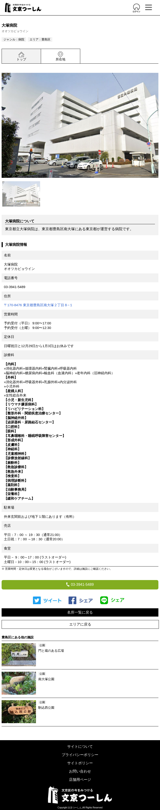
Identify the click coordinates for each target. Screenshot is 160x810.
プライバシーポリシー (80, 755)
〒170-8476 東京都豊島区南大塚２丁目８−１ (38, 305)
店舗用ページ (80, 780)
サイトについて (80, 746)
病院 (21, 39)
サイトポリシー (80, 763)
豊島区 (45, 39)
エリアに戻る (80, 624)
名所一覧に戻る (80, 612)
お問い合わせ (80, 771)
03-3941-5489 (14, 287)
